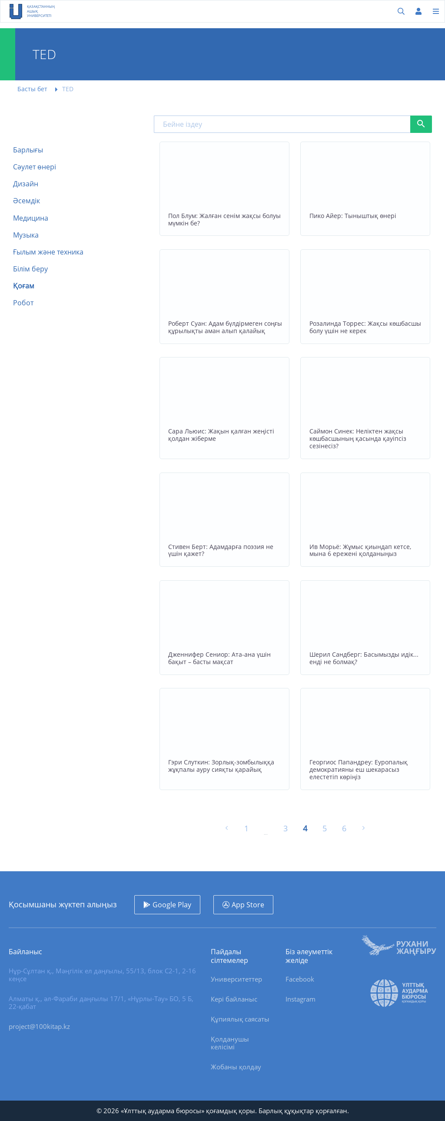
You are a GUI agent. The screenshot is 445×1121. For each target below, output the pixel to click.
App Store (248, 904)
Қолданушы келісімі (230, 1043)
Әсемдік (26, 201)
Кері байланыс (234, 999)
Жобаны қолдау (236, 1066)
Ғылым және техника (48, 252)
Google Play (172, 904)
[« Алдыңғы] (226, 829)
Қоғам (23, 286)
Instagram (300, 999)
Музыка (26, 235)
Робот (23, 303)
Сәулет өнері (34, 167)
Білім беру (30, 269)
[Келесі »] (363, 829)
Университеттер (236, 979)
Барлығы (28, 150)
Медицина (30, 218)
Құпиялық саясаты (240, 1019)
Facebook (300, 979)
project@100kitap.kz (39, 1026)
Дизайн (25, 184)
